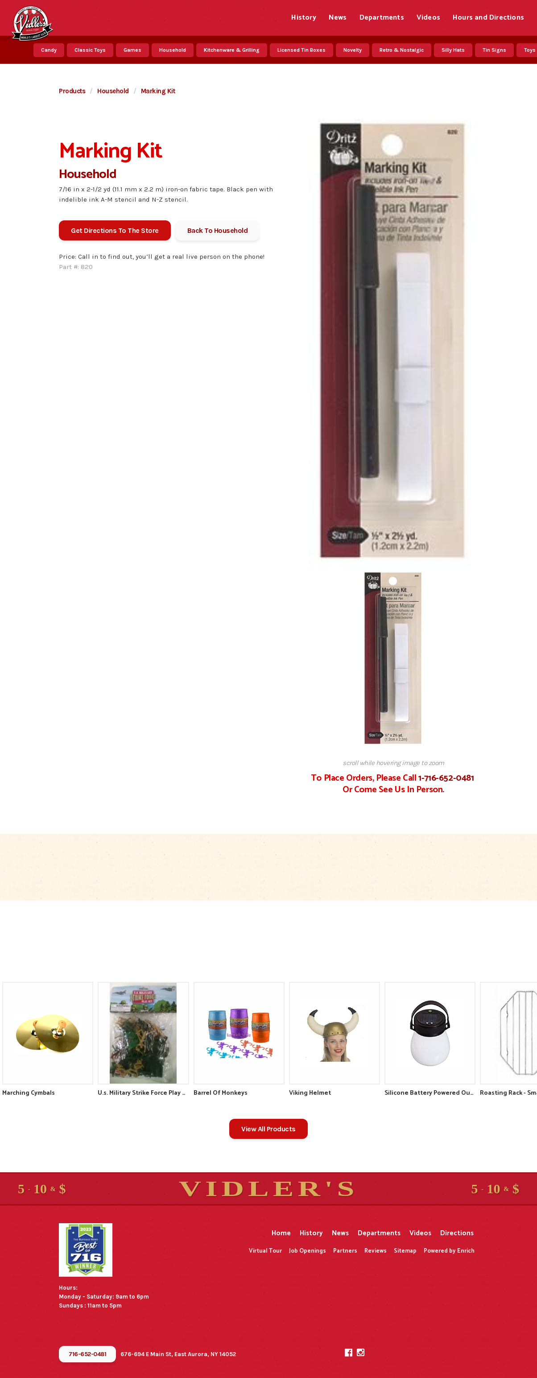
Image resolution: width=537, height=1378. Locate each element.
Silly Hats (453, 50)
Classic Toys (90, 50)
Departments (381, 18)
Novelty (352, 50)
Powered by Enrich (449, 1251)
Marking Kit (158, 91)
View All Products (268, 1129)
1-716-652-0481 (446, 778)
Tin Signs (494, 50)
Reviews (375, 1251)
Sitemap (405, 1251)
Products (72, 91)
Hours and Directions (488, 18)
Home (281, 1233)
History (303, 18)
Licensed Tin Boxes (301, 50)
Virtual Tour (265, 1251)
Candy (49, 50)
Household (172, 50)
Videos (428, 18)
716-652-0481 (87, 1354)
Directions (457, 1233)
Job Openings (307, 1251)
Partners (345, 1251)
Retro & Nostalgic (402, 50)
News (338, 18)
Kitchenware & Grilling (232, 50)
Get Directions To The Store (115, 230)
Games (132, 50)
